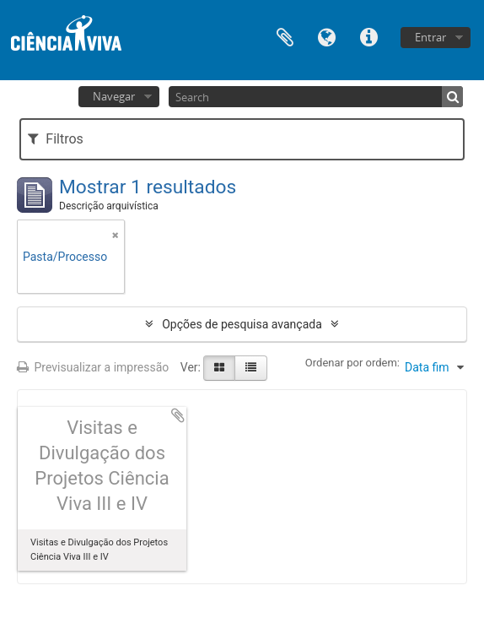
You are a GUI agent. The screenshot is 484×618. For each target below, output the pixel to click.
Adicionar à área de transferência (177, 415)
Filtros (55, 139)
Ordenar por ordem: (352, 362)
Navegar (114, 96)
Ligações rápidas (369, 36)
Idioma (327, 36)
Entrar (430, 37)
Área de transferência (285, 36)
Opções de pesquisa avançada (242, 324)
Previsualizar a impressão (93, 367)
